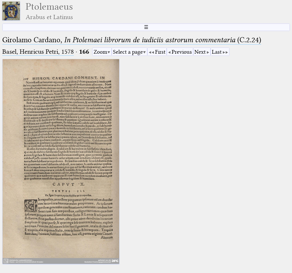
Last (217, 52)
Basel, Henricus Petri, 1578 (38, 51)
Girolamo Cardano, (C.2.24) (131, 39)
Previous (182, 52)
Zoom (100, 52)
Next (200, 52)
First (160, 52)
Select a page (128, 52)
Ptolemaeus (49, 11)
